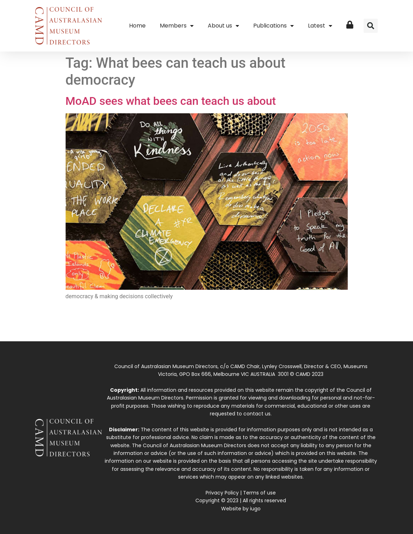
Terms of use (259, 492)
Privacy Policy (222, 492)
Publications (273, 25)
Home (137, 26)
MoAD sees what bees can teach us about (171, 101)
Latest (320, 25)
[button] (371, 26)
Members (177, 25)
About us (223, 25)
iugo (255, 508)
